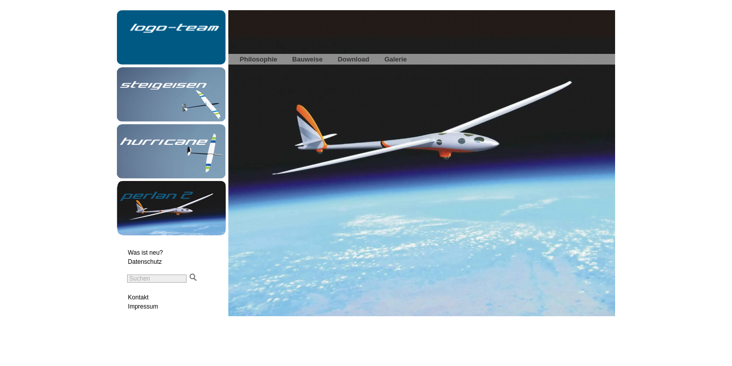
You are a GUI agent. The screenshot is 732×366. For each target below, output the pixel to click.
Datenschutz (145, 261)
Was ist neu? (145, 252)
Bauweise (307, 59)
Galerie (395, 59)
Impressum (143, 306)
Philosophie (259, 59)
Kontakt (138, 297)
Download (353, 59)
